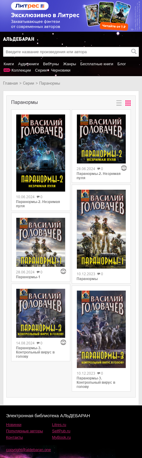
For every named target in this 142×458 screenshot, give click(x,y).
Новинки (13, 424)
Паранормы (87, 279)
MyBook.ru (61, 437)
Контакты (14, 437)
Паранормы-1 (28, 277)
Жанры (69, 64)
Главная (10, 83)
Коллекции (21, 70)
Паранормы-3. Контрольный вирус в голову (35, 352)
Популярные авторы (24, 431)
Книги (9, 64)
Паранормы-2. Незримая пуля (38, 204)
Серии (41, 70)
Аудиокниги (28, 64)
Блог (122, 64)
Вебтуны (51, 64)
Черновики (61, 70)
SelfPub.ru (61, 431)
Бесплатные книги (96, 64)
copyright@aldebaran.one (28, 449)
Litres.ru (59, 424)
